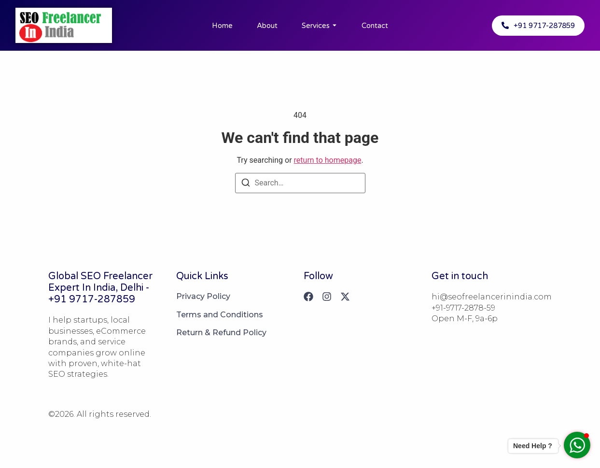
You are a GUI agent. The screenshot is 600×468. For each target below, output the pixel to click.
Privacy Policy (203, 296)
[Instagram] (327, 296)
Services (316, 25)
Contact (375, 25)
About (267, 25)
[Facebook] (308, 296)
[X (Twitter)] (345, 296)
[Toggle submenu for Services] (333, 25)
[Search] (245, 184)
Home (222, 25)
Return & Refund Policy (221, 332)
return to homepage (328, 160)
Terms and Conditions (219, 314)
